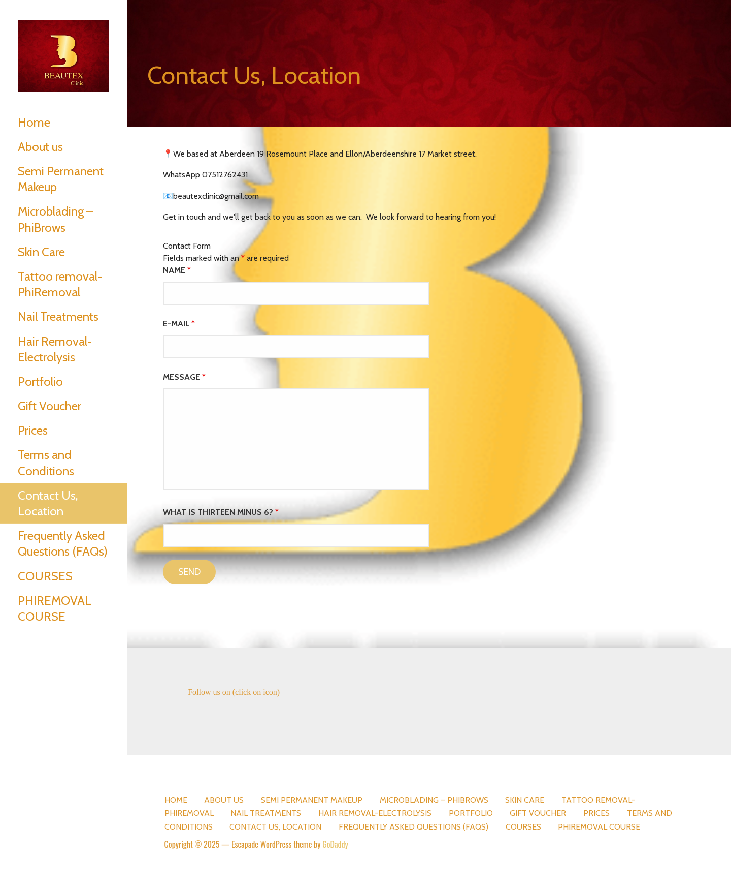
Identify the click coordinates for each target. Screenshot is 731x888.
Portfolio (40, 381)
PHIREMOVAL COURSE (54, 608)
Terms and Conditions (46, 462)
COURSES (45, 576)
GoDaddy (335, 844)
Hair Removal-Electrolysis (55, 349)
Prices (33, 430)
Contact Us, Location (48, 503)
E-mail (179, 323)
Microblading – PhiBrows (55, 219)
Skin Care (41, 251)
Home (34, 122)
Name (177, 270)
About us (40, 146)
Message (184, 377)
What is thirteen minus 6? (221, 512)
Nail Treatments (58, 316)
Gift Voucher (49, 406)
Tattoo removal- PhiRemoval (60, 284)
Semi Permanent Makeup (61, 179)
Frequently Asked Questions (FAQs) (63, 543)
